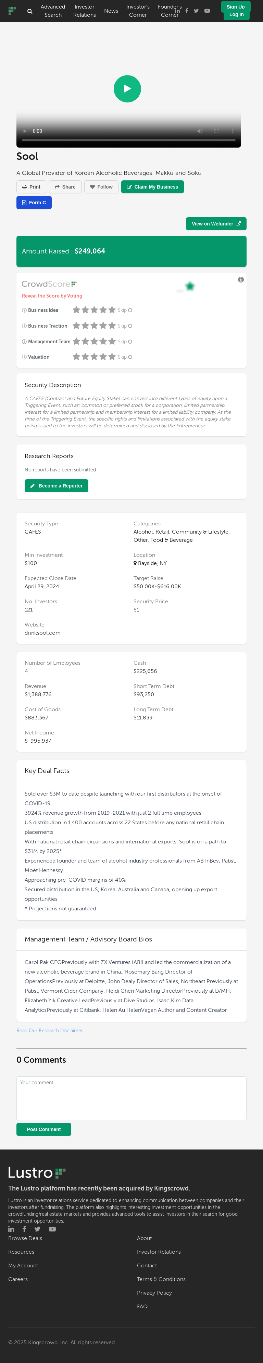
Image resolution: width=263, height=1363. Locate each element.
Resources (21, 1252)
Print (31, 187)
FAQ (142, 1307)
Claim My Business (152, 187)
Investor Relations (84, 11)
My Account (23, 1266)
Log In (236, 14)
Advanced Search (53, 11)
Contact (147, 1266)
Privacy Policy (154, 1293)
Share (65, 187)
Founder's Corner (170, 11)
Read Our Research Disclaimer (49, 1030)
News (111, 11)
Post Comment (44, 1129)
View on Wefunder (216, 223)
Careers (18, 1279)
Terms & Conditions (161, 1279)
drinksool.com (43, 633)
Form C (34, 202)
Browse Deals (25, 1238)
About (144, 1238)
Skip (126, 310)
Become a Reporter (56, 485)
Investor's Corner (138, 11)
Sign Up (236, 7)
